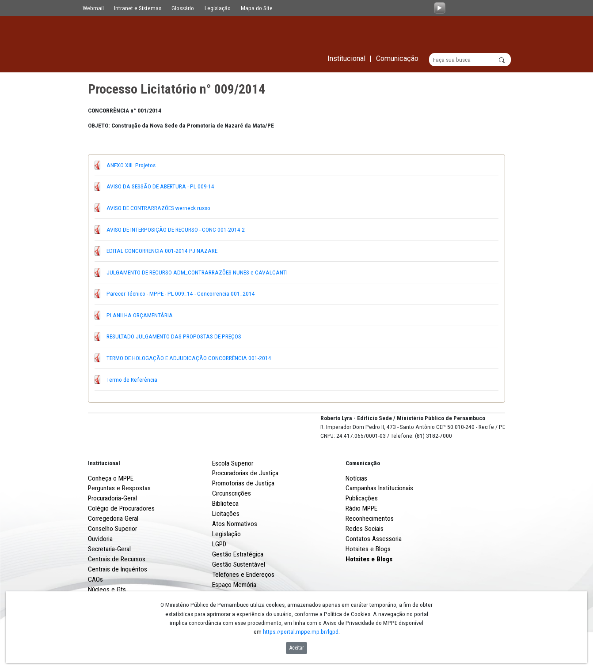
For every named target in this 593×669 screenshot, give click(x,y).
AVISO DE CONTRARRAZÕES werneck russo (158, 207)
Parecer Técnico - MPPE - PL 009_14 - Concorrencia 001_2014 (180, 293)
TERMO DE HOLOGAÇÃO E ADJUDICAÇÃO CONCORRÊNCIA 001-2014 (188, 357)
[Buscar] (470, 60)
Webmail (93, 7)
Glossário (182, 7)
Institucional (104, 495)
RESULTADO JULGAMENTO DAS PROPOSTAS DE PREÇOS (173, 336)
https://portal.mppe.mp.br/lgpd (300, 631)
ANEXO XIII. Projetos (131, 165)
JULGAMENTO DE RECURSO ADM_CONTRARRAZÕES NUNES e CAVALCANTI (197, 272)
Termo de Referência (131, 379)
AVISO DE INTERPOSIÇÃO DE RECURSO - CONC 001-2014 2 (175, 229)
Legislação (218, 7)
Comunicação (363, 495)
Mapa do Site (257, 7)
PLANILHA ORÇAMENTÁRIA (139, 315)
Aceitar (296, 648)
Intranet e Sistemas (137, 7)
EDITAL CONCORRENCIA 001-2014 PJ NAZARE (161, 251)
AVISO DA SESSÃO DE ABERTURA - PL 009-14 (160, 186)
